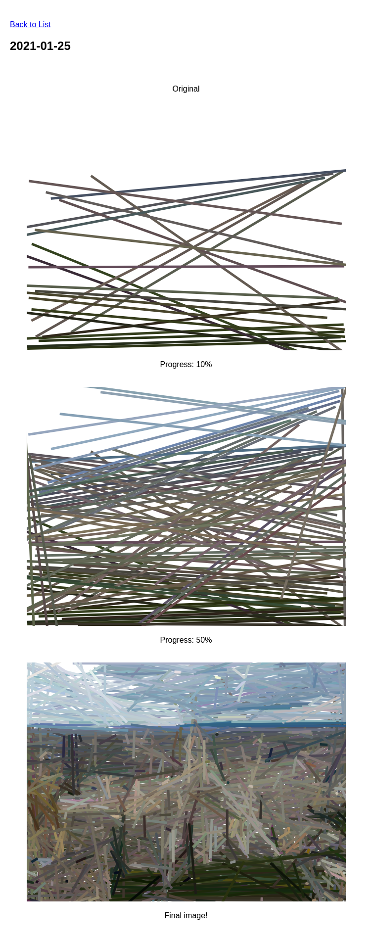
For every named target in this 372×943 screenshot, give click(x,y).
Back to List (30, 24)
